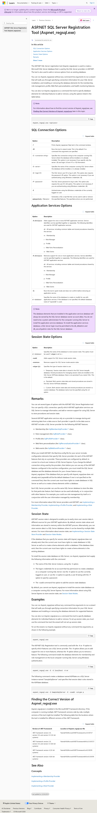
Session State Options (40, 54)
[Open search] (87, 3)
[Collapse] (26, 19)
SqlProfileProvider (51, 438)
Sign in (92, 3)
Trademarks (5, 812)
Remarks (36, 57)
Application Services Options (42, 51)
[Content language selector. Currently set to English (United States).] (12, 803)
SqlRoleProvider (59, 434)
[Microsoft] (4, 3)
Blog (28, 808)
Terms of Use (78, 808)
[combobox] (15, 23)
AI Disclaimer (6, 808)
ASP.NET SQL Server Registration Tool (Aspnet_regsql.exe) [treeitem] (15, 29)
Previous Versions (45, 20)
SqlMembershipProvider (58, 429)
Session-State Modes (53, 534)
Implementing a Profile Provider (60, 505)
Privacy (46, 808)
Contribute (37, 808)
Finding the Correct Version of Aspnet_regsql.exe (52, 111)
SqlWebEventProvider (56, 448)
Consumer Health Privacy (61, 808)
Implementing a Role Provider (42, 786)
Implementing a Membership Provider (45, 776)
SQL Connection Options (41, 48)
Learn (34, 20)
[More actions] (93, 20)
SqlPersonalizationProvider (69, 443)
